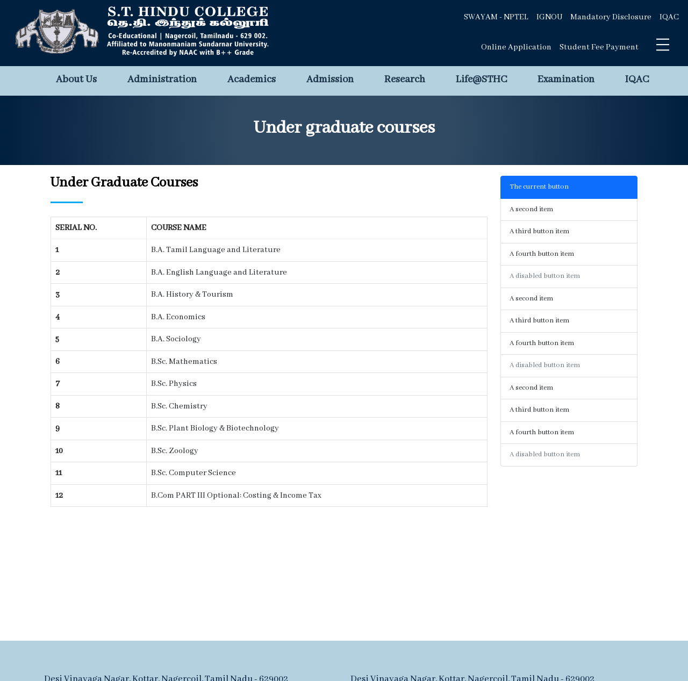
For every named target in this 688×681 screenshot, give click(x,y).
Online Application (516, 47)
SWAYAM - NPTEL (496, 17)
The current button (539, 186)
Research (404, 79)
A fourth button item (542, 254)
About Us (76, 79)
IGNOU (549, 17)
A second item (531, 209)
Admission (330, 79)
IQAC (669, 17)
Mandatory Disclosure (610, 17)
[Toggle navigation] (663, 44)
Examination (566, 79)
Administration (162, 79)
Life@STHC (481, 79)
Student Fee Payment (599, 47)
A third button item (539, 231)
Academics (251, 79)
